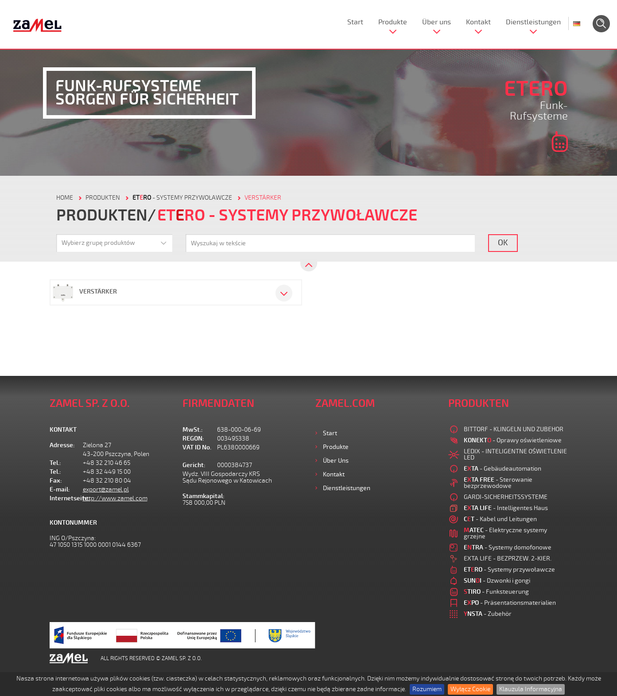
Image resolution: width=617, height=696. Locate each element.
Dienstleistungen (533, 22)
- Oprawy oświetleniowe (513, 440)
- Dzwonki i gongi (497, 580)
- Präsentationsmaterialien (510, 603)
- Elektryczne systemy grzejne (505, 533)
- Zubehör (488, 614)
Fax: (56, 480)
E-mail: (60, 489)
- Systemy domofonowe (507, 547)
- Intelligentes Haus (506, 508)
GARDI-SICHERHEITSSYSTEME (505, 497)
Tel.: (55, 463)
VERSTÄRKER (262, 197)
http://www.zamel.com (115, 498)
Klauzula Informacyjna (530, 689)
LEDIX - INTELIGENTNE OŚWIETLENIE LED (515, 454)
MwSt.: (192, 429)
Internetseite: (66, 498)
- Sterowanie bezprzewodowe (498, 483)
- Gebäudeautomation (502, 468)
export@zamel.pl (106, 489)
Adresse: (62, 445)
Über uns (436, 22)
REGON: (193, 438)
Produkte (392, 22)
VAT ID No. (196, 447)
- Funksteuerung (496, 591)
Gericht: (194, 465)
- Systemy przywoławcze (182, 197)
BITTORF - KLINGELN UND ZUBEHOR (513, 429)
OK (503, 242)
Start (355, 22)
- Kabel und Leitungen (500, 519)
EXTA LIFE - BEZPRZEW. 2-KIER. (507, 558)
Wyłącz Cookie (470, 689)
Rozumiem (427, 689)
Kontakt (478, 22)
